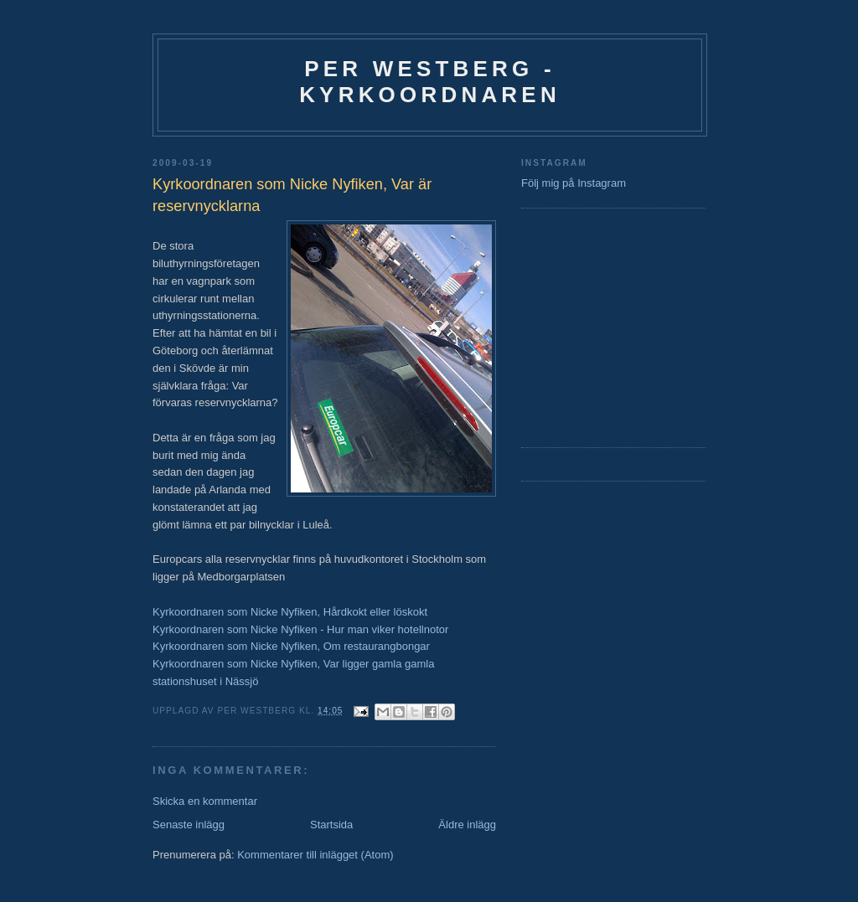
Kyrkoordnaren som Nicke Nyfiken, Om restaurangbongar (291, 646)
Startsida (331, 824)
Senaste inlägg (188, 824)
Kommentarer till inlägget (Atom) (315, 854)
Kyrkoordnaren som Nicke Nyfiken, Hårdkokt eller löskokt (289, 612)
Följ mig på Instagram (573, 183)
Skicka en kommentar (204, 801)
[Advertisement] (571, 325)
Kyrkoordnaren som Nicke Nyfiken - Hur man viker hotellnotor (300, 629)
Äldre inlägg (467, 824)
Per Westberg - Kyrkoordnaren (430, 81)
